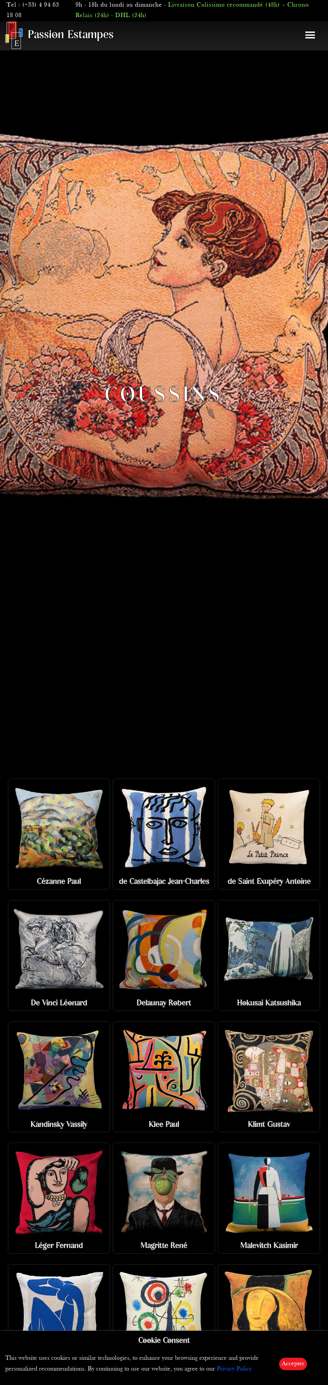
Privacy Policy (234, 1369)
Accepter (293, 1364)
